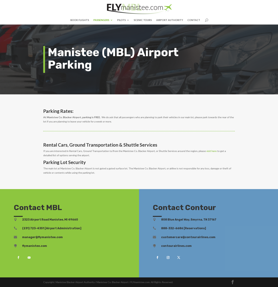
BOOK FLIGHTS (79, 20)
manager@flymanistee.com (42, 237)
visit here (211, 150)
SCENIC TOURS (143, 20)
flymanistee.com (34, 246)
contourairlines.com (176, 246)
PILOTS (121, 20)
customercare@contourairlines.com (188, 237)
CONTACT (193, 20)
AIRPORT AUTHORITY (169, 20)
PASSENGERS (101, 20)
